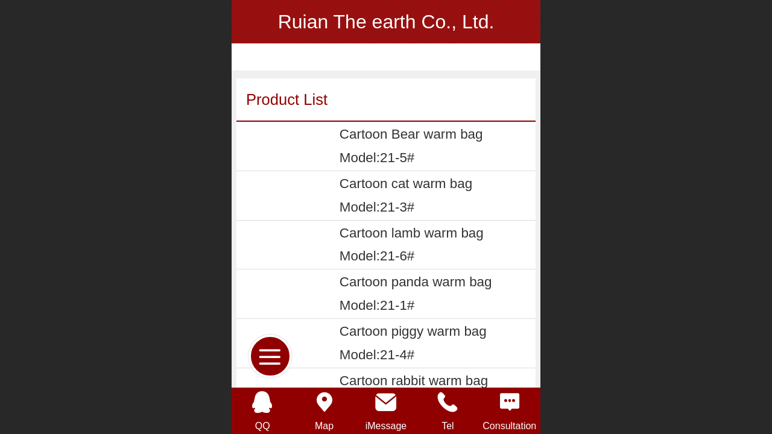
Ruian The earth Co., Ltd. (386, 22)
